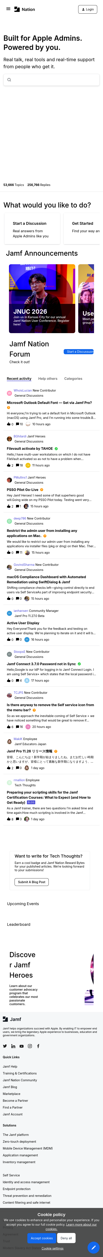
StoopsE (19, 651)
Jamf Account (12, 1114)
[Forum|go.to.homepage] (24, 9)
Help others (47, 378)
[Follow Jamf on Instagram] (30, 1046)
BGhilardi (20, 436)
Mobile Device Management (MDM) (28, 1148)
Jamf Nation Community (20, 1080)
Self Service (11, 1175)
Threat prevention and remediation (27, 1195)
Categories (73, 378)
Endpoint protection (17, 1189)
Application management (20, 1155)
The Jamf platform (16, 1135)
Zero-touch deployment (19, 1141)
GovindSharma (24, 564)
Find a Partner (13, 1107)
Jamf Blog (10, 1087)
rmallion (19, 780)
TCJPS (18, 692)
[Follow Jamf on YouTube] (21, 1046)
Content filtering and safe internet (26, 1202)
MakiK (18, 739)
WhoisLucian (23, 390)
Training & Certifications (20, 1073)
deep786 (20, 518)
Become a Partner (15, 1100)
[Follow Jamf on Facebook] (38, 1046)
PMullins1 (20, 477)
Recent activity (19, 378)
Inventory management (19, 1162)
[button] (94, 1248)
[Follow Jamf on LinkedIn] (13, 1046)
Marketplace (11, 1094)
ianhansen (21, 611)
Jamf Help (10, 1066)
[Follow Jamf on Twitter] (5, 1046)
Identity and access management (26, 1182)
